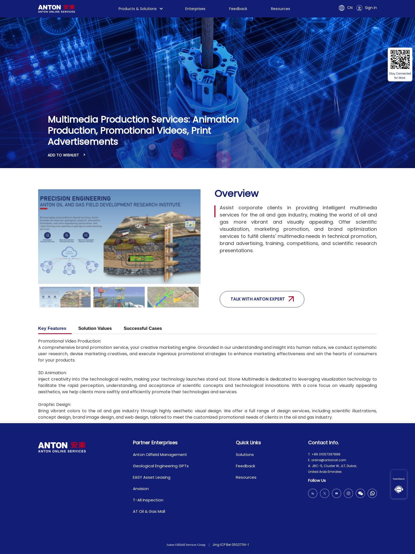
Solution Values (95, 328)
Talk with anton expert (262, 299)
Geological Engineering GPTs (161, 466)
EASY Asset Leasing (151, 477)
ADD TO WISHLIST (63, 155)
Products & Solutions (138, 8)
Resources (280, 8)
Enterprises (195, 8)
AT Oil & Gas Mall (149, 511)
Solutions (245, 454)
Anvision (141, 488)
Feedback (399, 479)
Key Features (52, 328)
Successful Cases (143, 328)
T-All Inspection (148, 500)
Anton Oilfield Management (160, 454)
